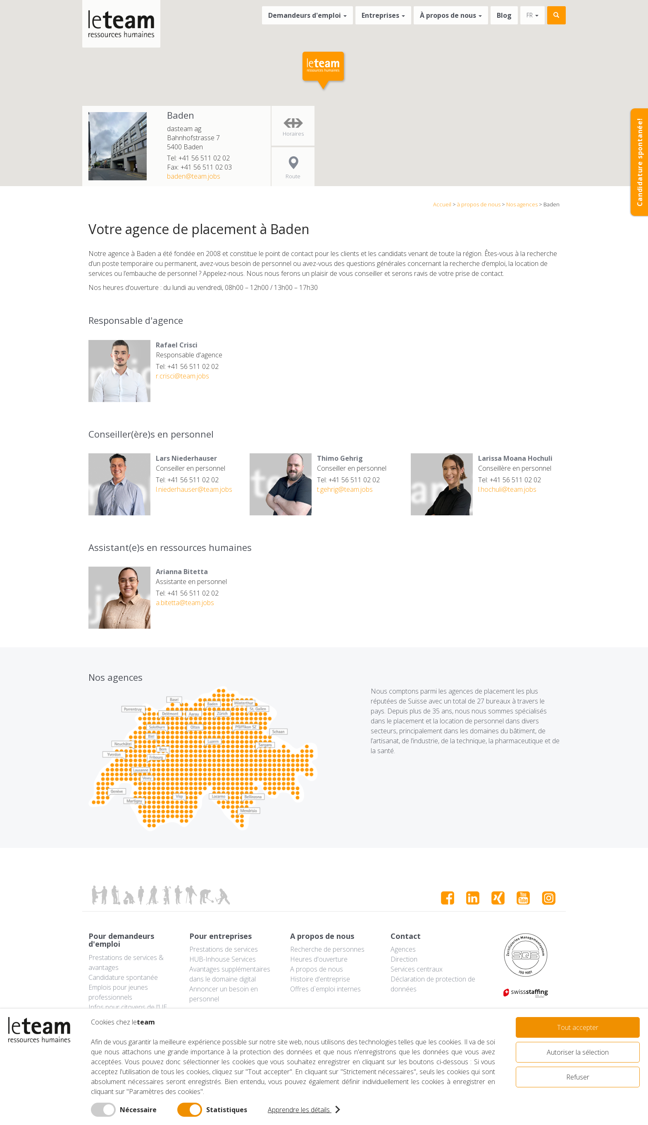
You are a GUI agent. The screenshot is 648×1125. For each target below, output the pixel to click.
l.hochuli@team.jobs (507, 489)
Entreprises (383, 15)
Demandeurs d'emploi (307, 15)
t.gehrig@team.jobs (345, 489)
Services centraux (417, 969)
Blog (504, 15)
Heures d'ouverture (319, 959)
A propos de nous (316, 969)
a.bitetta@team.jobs (185, 602)
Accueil (442, 204)
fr (532, 15)
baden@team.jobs (193, 176)
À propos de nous (451, 15)
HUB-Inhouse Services (222, 959)
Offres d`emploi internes (325, 988)
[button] (324, 71)
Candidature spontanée (123, 977)
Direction (404, 959)
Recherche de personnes (327, 949)
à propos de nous (478, 204)
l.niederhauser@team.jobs (194, 489)
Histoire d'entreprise (320, 979)
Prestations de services (223, 949)
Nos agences (522, 204)
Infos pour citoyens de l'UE (127, 1007)
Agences (403, 949)
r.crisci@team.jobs (182, 376)
